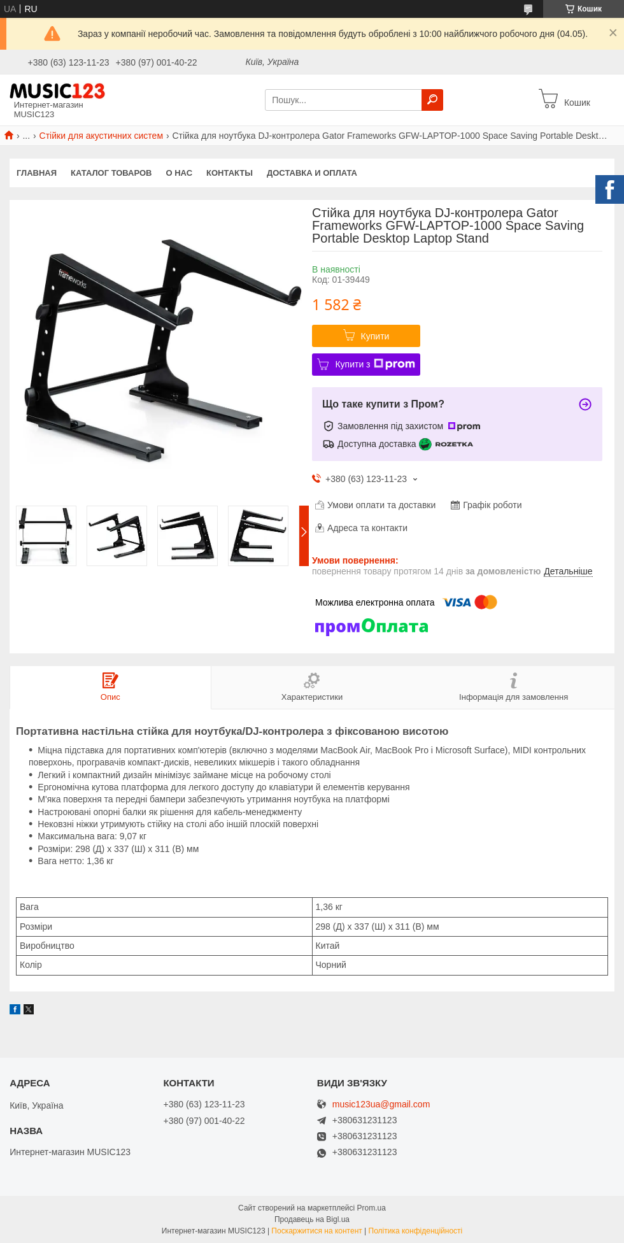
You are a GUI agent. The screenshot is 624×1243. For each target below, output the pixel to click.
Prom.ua (371, 1208)
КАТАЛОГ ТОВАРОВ (111, 173)
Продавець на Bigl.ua (312, 1219)
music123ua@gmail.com (381, 1104)
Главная (37, 173)
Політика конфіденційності (416, 1230)
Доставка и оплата (312, 173)
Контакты (229, 173)
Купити (375, 336)
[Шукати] (432, 100)
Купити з (375, 364)
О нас (179, 173)
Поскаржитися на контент (316, 1230)
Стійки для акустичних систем (101, 136)
